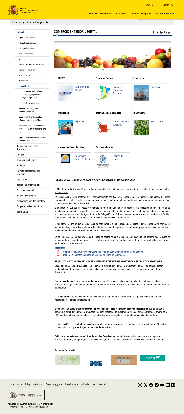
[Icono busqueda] (172, 4)
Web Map (38, 384)
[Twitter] (158, 32)
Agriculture (26, 22)
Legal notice (71, 384)
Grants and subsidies (26, 160)
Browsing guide (54, 384)
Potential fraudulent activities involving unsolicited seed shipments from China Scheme (102, 251)
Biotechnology (24, 75)
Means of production (27, 70)
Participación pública (26, 190)
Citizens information (164, 13)
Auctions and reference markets (31, 64)
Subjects (21, 32)
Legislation (22, 179)
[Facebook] (154, 32)
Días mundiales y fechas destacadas (28, 148)
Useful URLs (22, 211)
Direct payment (25, 59)
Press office (105, 13)
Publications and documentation (32, 201)
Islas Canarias (157, 121)
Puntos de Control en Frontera (117, 90)
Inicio (14, 22)
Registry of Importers (30, 103)
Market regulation (26, 54)
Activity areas (119, 13)
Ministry (93, 13)
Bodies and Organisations (28, 184)
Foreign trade (24, 86)
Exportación (156, 87)
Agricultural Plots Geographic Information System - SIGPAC (30, 118)
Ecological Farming (26, 48)
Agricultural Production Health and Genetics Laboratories (32, 139)
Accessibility (23, 384)
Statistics (21, 165)
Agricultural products (27, 37)
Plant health (23, 80)
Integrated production (27, 43)
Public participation (142, 13)
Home (11, 384)
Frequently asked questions (29, 206)
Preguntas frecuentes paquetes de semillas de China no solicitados (93, 255)
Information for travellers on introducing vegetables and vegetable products (33, 94)
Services (20, 154)
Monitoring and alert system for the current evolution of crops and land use (32, 128)
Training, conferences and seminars (28, 172)
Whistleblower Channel (93, 384)
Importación (80, 121)
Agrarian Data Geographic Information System (29, 110)
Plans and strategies (26, 195)
